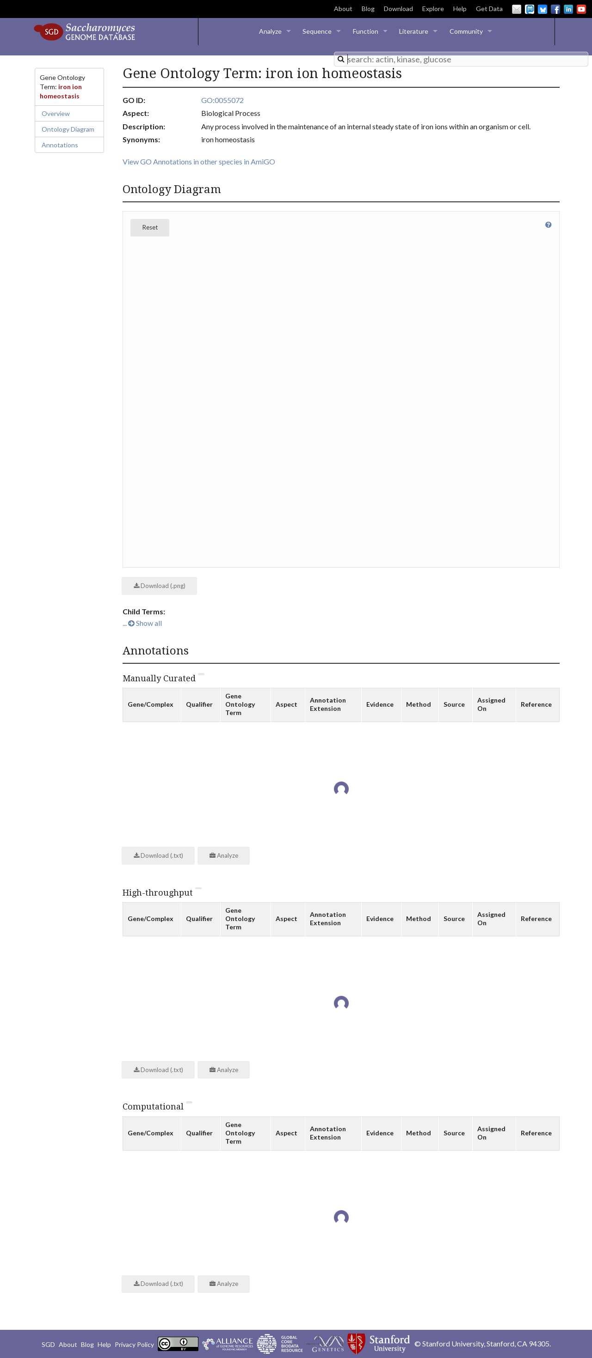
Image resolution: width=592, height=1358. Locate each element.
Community (466, 31)
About (343, 8)
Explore (433, 8)
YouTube (581, 9)
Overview (56, 113)
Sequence (317, 31)
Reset (150, 227)
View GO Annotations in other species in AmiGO (199, 161)
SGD (48, 1344)
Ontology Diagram (68, 129)
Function (365, 31)
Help (460, 8)
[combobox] (461, 59)
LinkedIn (568, 9)
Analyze (270, 31)
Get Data (489, 8)
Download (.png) (159, 585)
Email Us (516, 9)
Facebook (555, 9)
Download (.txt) (158, 855)
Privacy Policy (134, 1344)
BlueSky (542, 9)
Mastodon (529, 9)
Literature (413, 31)
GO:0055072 (222, 100)
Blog (368, 8)
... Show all (142, 622)
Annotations (60, 145)
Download (398, 8)
